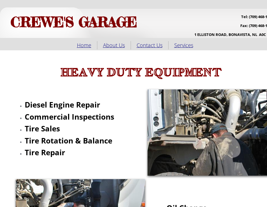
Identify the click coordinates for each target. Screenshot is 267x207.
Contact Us (149, 45)
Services (183, 45)
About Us (114, 45)
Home (84, 45)
